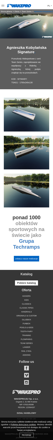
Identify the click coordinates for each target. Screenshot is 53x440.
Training (26, 335)
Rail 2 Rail (26, 351)
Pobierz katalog (26, 283)
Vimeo (26, 375)
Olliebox (26, 320)
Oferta (16, 11)
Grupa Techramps (26, 244)
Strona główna (6, 11)
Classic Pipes (26, 308)
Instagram (26, 382)
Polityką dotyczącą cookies (23, 424)
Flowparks (26, 339)
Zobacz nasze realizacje (26, 258)
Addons (27, 355)
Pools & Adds (26, 327)
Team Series (27, 11)
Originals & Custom (26, 316)
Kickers (26, 296)
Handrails (26, 312)
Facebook (26, 368)
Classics (26, 304)
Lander (26, 347)
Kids (26, 300)
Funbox (26, 324)
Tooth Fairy (26, 331)
